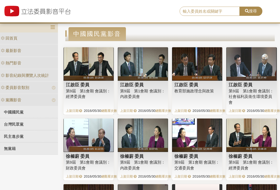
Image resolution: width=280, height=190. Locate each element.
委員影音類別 (15, 87)
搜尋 (251, 11)
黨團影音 (11, 100)
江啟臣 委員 (78, 84)
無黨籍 (10, 148)
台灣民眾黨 (14, 124)
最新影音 (11, 50)
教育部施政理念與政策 (194, 91)
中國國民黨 (14, 112)
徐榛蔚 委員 (78, 156)
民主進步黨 (14, 136)
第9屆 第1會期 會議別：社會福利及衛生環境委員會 (251, 96)
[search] (210, 11)
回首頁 (9, 38)
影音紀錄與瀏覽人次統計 (25, 75)
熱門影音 (11, 63)
